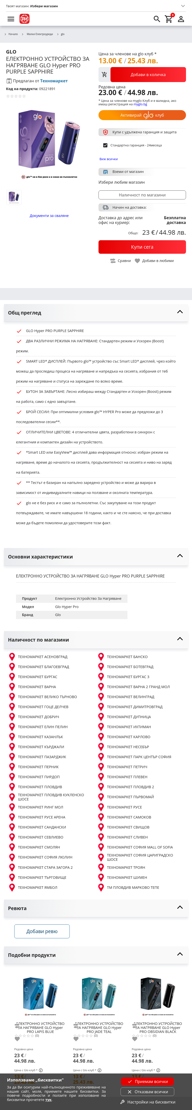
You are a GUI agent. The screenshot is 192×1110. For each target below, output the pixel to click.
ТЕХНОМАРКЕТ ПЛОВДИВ (35, 787)
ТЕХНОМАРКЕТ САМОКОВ (124, 817)
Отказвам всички (147, 1092)
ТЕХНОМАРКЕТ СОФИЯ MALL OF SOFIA (135, 847)
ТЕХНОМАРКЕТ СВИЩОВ (123, 827)
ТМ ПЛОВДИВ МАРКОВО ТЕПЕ (128, 888)
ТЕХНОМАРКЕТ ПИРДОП (34, 777)
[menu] (11, 19)
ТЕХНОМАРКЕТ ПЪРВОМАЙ (125, 797)
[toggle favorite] (154, 261)
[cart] (169, 19)
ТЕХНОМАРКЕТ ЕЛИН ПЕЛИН (38, 727)
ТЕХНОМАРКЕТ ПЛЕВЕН (122, 777)
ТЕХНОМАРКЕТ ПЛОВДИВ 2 (125, 787)
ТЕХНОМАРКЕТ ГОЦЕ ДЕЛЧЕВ (38, 707)
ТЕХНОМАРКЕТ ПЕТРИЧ (122, 767)
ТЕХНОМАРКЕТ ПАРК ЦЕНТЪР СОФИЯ (134, 757)
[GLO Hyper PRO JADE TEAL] (99, 996)
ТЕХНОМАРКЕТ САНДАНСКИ (37, 827)
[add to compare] (20, 1027)
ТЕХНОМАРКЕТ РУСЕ (119, 807)
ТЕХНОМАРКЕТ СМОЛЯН (34, 847)
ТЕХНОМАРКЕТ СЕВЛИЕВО (35, 837)
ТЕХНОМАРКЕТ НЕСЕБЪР (123, 747)
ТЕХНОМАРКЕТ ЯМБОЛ (32, 888)
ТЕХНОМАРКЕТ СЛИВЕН (122, 837)
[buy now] (142, 247)
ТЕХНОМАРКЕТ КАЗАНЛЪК (35, 737)
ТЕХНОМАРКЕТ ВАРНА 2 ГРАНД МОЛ (133, 687)
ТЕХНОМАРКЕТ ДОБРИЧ (33, 717)
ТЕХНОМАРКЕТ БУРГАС (32, 677)
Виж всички (109, 159)
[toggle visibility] (96, 313)
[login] (181, 19)
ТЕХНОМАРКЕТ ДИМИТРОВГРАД (129, 707)
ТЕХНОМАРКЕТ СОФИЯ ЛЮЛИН (40, 858)
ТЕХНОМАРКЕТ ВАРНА (32, 687)
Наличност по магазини (142, 195)
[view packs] (142, 74)
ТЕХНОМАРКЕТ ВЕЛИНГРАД (125, 697)
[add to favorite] (20, 1040)
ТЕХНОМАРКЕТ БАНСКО (122, 657)
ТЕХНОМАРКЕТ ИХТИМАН (124, 727)
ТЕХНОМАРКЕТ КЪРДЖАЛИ (36, 747)
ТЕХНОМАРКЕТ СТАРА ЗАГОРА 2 (40, 868)
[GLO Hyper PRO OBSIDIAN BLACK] (158, 996)
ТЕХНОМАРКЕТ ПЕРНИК (33, 767)
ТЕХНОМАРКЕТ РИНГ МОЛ (35, 807)
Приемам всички (147, 1081)
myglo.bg (140, 104)
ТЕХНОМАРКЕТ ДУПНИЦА (124, 717)
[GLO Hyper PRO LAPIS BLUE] (40, 996)
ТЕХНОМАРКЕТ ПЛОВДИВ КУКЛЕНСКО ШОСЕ (46, 797)
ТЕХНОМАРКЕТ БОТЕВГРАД (125, 667)
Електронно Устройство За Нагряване (88, 598)
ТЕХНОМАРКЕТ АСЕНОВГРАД (38, 657)
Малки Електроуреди (37, 34)
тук (48, 1099)
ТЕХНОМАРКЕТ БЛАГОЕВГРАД (38, 667)
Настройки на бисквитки (147, 1102)
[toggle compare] (121, 261)
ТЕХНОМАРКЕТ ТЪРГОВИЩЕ (37, 878)
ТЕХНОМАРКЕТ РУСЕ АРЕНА (36, 817)
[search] (157, 19)
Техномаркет (54, 81)
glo (60, 34)
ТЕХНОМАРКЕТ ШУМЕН (122, 878)
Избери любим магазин (121, 182)
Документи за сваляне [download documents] (49, 215)
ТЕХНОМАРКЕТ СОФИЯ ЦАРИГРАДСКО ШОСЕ (135, 857)
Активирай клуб (142, 115)
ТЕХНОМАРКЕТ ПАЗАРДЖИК (37, 757)
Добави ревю (43, 932)
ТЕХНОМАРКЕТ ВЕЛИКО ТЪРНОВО (42, 697)
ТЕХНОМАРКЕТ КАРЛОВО (123, 737)
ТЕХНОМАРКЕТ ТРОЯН (121, 868)
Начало (11, 34)
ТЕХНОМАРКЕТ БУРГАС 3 (123, 677)
